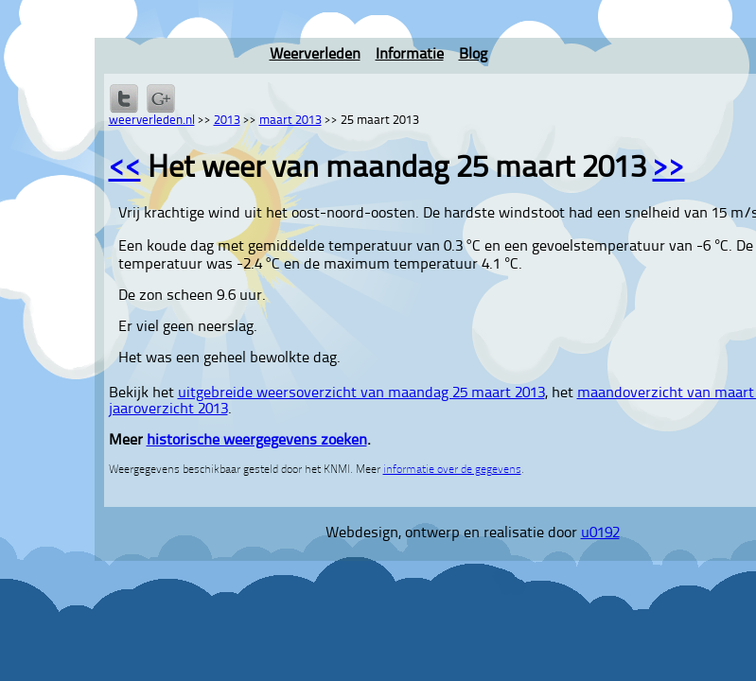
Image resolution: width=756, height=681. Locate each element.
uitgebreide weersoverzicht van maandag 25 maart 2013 (361, 393)
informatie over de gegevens (452, 470)
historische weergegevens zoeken (257, 440)
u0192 (600, 533)
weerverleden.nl (152, 120)
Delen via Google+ (161, 98)
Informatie (410, 54)
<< (125, 169)
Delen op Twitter (124, 98)
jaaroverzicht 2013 (168, 409)
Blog (473, 54)
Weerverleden (315, 54)
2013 (227, 120)
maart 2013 (290, 120)
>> (669, 169)
